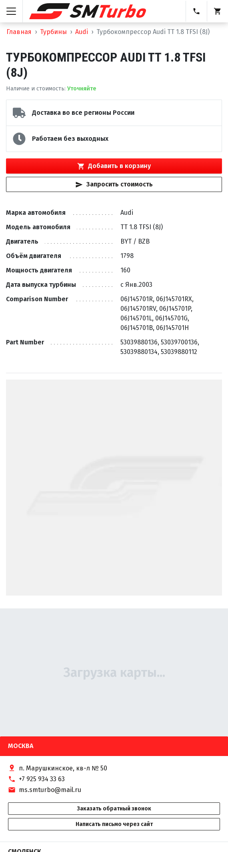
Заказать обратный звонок (114, 808)
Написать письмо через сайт (114, 824)
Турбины (53, 32)
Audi (81, 32)
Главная (19, 32)
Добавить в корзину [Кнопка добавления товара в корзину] (114, 166)
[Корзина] (217, 11)
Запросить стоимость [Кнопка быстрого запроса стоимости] (113, 184)
